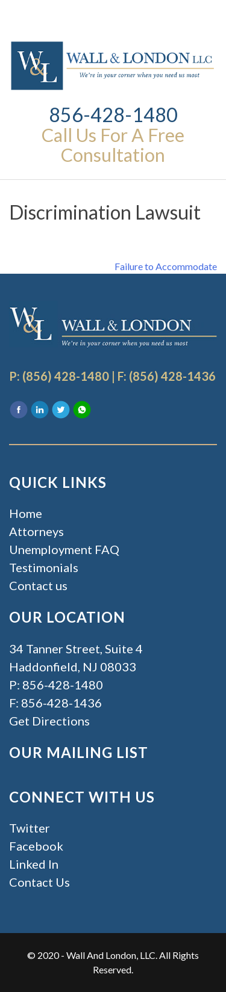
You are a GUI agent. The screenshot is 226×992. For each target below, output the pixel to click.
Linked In (33, 864)
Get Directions (49, 720)
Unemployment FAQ (64, 549)
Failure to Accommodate (166, 266)
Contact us (38, 585)
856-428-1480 (113, 114)
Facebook (36, 846)
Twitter (29, 828)
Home (25, 513)
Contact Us (39, 882)
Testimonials (43, 567)
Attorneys (36, 531)
